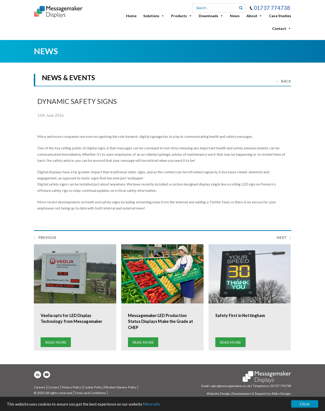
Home (131, 16)
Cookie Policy (93, 387)
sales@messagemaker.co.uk (230, 386)
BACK (283, 81)
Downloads (211, 15)
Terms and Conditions (90, 393)
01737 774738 (272, 8)
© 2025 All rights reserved (53, 393)
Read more (55, 342)
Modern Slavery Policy (120, 387)
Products (181, 15)
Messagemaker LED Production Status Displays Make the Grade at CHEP (160, 321)
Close (305, 404)
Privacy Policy (71, 387)
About (254, 15)
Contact (281, 28)
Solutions (154, 15)
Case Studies (280, 16)
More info (151, 404)
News (235, 16)
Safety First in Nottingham (240, 315)
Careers (39, 387)
